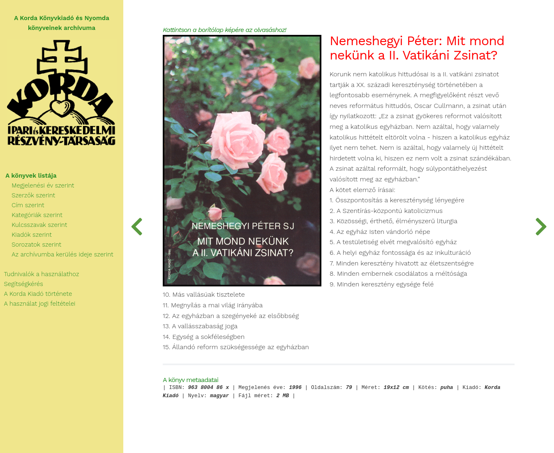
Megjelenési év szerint (37, 185)
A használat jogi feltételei (37, 303)
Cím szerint (22, 205)
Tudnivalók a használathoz (39, 274)
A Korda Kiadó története (36, 293)
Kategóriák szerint (31, 215)
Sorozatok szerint (30, 244)
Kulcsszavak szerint (33, 225)
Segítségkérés (21, 284)
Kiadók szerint (26, 234)
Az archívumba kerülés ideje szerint (56, 254)
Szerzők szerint (27, 195)
